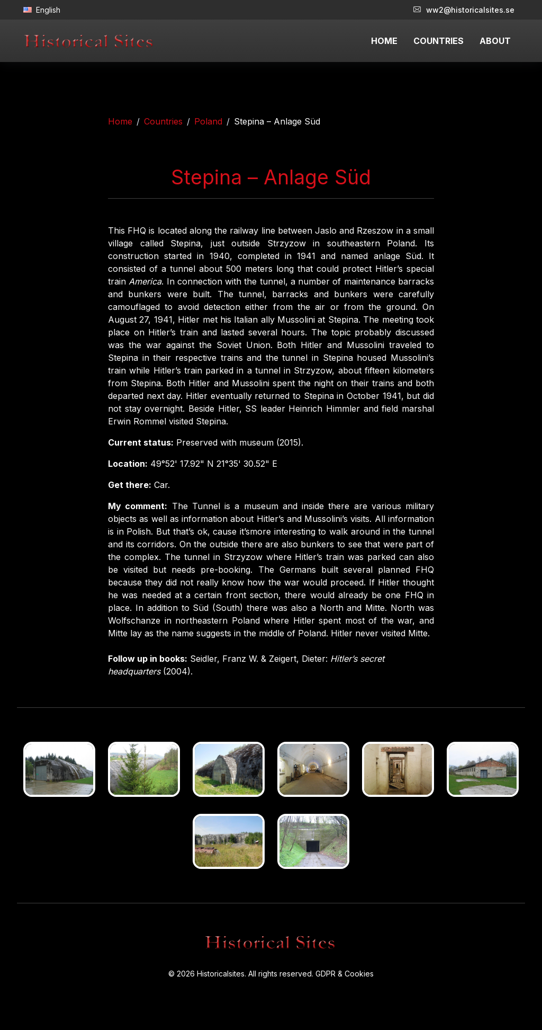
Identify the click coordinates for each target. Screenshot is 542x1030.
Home (120, 121)
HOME (384, 40)
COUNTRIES (438, 40)
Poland (208, 121)
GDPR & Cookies (344, 973)
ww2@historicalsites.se (463, 9)
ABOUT (495, 40)
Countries (163, 121)
